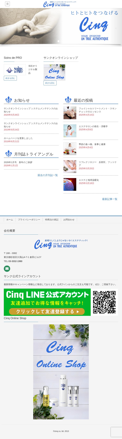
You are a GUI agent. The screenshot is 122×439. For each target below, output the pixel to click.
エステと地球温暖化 (89, 180)
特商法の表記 (51, 219)
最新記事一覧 (109, 199)
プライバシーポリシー (29, 219)
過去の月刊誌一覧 (47, 175)
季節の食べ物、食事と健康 (92, 144)
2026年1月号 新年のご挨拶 (18, 162)
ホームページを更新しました (18, 138)
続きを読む (10, 78)
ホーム (9, 219)
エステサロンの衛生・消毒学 (93, 126)
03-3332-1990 (15, 261)
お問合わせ (69, 219)
